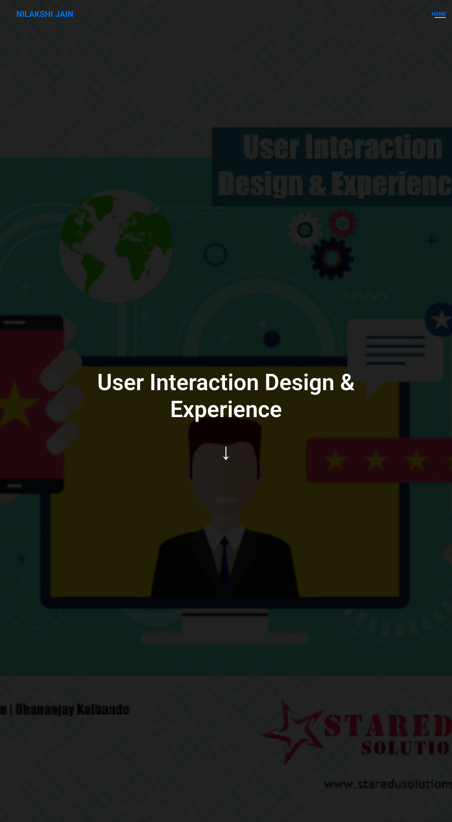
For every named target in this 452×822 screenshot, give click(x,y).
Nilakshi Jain (40, 14)
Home (439, 14)
